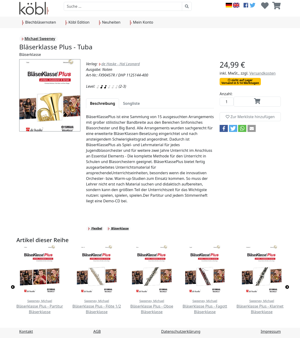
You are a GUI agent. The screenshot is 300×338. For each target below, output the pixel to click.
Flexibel (95, 228)
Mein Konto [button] (141, 22)
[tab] (102, 103)
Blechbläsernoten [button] (39, 22)
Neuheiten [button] (109, 22)
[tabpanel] (150, 161)
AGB (97, 331)
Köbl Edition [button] (77, 22)
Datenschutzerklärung (180, 331)
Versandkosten (262, 73)
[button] (224, 128)
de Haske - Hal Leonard (119, 63)
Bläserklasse (118, 228)
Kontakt (26, 331)
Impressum (271, 331)
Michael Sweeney (38, 38)
